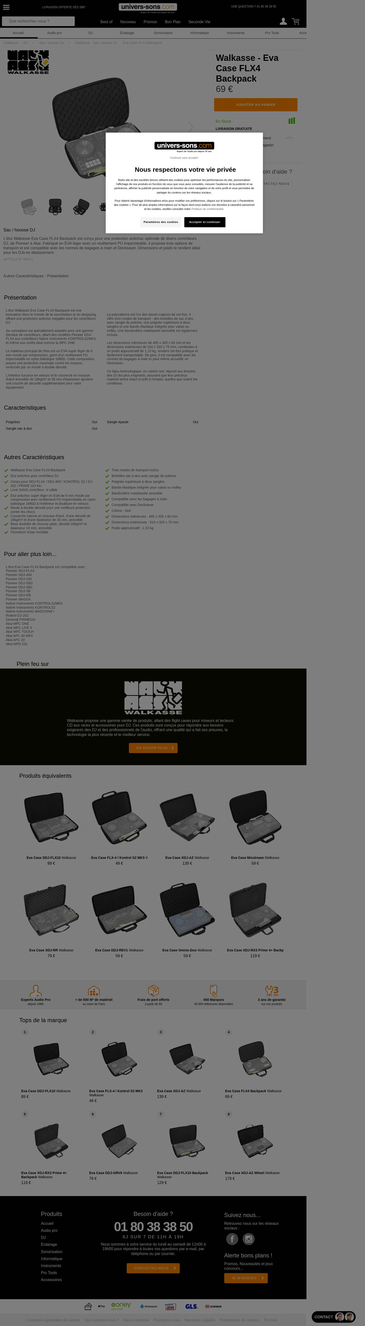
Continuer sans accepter (184, 157)
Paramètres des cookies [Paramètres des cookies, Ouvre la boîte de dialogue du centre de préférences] (161, 222)
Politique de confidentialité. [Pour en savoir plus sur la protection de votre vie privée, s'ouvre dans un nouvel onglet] (208, 208)
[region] (184, 183)
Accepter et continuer (204, 222)
